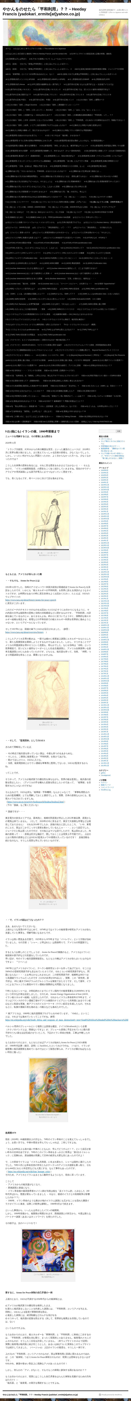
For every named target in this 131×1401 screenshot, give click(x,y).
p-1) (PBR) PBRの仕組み (47, 289)
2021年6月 (104, 615)
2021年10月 (105, 606)
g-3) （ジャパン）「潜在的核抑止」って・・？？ (51, 227)
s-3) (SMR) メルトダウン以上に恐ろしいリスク (46, 299)
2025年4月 (104, 504)
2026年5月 (104, 473)
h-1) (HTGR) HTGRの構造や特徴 (18, 243)
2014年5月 (104, 751)
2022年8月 (104, 582)
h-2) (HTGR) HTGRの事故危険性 (46, 243)
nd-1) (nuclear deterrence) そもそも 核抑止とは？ (25, 268)
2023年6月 (104, 557)
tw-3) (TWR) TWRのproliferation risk (52, 335)
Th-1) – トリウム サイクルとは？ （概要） (80, 324)
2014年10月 (105, 739)
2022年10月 (105, 577)
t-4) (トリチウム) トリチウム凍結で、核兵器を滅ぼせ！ (64, 319)
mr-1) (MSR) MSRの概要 (49, 263)
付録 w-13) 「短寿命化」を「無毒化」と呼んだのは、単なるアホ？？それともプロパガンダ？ (42, 376)
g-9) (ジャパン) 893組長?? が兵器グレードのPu (62, 238)
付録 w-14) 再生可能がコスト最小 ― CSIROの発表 (101, 376)
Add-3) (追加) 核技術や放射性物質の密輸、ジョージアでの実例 (99, 69)
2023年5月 (104, 560)
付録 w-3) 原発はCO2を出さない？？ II (21, 401)
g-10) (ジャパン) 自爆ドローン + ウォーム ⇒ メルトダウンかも (30, 222)
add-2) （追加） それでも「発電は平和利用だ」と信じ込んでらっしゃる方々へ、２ (39, 69)
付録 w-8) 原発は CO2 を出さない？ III (71, 411)
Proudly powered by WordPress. (112, 1395)
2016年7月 (104, 688)
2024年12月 (105, 514)
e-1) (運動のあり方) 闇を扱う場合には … (85, 171)
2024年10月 (105, 519)
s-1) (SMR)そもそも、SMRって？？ (61, 294)
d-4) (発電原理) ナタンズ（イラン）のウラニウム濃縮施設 (28, 161)
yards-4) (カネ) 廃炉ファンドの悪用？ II (21, 365)
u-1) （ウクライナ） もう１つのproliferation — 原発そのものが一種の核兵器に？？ (38, 340)
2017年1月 (104, 674)
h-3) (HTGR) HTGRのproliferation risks (77, 243)
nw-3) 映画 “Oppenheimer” (105, 284)
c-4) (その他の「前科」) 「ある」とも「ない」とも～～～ (78, 110)
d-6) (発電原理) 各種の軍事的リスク (105, 161)
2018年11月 (105, 649)
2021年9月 (104, 608)
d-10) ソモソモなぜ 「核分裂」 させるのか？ (62, 135)
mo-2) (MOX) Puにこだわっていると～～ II (96, 258)
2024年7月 (104, 526)
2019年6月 (104, 645)
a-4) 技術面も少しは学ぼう (16, 59)
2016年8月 (104, 686)
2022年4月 (104, 591)
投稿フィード (106, 785)
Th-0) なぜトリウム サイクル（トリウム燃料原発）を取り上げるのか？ (33, 324)
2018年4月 (104, 657)
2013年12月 (105, 763)
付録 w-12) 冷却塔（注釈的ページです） (60, 370)
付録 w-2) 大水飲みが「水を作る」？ (65, 386)
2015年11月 (105, 707)
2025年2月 (104, 509)
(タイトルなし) (106, 439)
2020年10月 (105, 630)
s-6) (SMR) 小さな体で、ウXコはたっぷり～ (59, 304)
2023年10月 (105, 548)
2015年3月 (104, 727)
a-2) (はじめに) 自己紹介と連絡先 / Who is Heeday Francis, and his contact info (36, 54)
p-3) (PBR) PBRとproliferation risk (95, 289)
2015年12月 (105, 705)
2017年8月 (104, 661)
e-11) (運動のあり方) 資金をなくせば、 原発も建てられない (64, 176)
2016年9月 (104, 683)
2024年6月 (104, 528)
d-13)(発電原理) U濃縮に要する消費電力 (21, 146)
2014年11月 (105, 736)
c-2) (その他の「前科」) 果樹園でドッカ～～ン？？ (60, 105)
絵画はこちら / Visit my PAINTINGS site (96, 422)
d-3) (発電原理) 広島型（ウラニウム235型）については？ (100, 156)
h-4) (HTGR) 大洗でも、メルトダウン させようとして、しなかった (32, 248)
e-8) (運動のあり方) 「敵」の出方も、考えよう (68, 192)
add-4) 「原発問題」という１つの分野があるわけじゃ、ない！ (30, 74)
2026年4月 (104, 475)
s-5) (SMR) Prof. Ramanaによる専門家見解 (22, 304)
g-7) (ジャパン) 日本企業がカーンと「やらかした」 (92, 233)
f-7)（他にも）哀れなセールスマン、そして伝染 (45, 212)
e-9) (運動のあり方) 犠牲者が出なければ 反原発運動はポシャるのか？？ (34, 197)
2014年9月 (104, 741)
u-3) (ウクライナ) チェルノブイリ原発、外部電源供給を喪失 (87, 345)
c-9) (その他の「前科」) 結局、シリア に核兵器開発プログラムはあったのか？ (36, 125)
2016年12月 (105, 676)
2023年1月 (104, 569)
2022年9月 (104, 579)
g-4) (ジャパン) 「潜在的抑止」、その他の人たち (93, 227)
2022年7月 (104, 584)
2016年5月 (104, 693)
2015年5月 (104, 722)
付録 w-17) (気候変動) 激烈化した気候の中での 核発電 (27, 386)
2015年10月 (105, 710)
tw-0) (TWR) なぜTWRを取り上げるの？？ (58, 330)
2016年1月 (104, 703)
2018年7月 (104, 654)
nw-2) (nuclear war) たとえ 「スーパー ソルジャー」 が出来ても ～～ (65, 284)
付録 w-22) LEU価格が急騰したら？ (60, 391)
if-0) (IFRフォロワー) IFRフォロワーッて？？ (23, 253)
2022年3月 (104, 594)
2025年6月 (104, 499)
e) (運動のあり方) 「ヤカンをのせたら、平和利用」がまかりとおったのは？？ (36, 171)
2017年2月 (104, 671)
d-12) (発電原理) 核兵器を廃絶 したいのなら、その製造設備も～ (79, 141)
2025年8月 (104, 494)
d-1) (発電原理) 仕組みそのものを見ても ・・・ (24, 135)
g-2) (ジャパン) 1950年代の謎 (18, 227)
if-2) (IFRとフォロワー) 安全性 (98, 253)
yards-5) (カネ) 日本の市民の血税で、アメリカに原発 (60, 365)
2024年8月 (104, 524)
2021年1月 (104, 623)
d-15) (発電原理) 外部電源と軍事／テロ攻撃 (108, 146)
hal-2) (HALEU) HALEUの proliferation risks (103, 248)
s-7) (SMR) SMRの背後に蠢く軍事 (92, 304)
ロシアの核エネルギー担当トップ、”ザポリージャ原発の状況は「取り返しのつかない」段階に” (112, 455)
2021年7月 (104, 613)
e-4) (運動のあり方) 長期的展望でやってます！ (102, 181)
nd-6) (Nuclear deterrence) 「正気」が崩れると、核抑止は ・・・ (70, 279)
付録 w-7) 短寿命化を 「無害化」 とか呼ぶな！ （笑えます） (29, 411)
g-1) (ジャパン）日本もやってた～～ (87, 217)
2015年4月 (104, 724)
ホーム (8, 49)
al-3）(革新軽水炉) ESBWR (78, 79)
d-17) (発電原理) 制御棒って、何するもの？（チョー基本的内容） (56, 151)
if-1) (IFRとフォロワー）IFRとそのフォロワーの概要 (63, 253)
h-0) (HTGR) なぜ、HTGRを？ (95, 238)
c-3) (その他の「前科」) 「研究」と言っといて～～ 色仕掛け (29, 110)
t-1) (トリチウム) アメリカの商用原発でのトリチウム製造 (28, 314)
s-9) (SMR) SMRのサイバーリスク (61, 309)
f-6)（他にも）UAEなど (15, 212)
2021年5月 (104, 618)
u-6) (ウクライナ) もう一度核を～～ (19, 355)
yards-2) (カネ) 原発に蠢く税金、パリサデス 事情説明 (69, 360)
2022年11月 (105, 574)
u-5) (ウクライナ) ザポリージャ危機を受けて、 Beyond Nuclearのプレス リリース (87, 350)
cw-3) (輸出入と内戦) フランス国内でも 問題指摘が (72, 130)
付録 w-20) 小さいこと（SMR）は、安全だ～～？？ (102, 386)
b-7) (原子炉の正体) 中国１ (16, 100)
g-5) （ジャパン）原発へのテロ (18, 233)
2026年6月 (104, 470)
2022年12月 (105, 572)
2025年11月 (105, 487)
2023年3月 (104, 565)
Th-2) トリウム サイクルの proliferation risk (22, 330)
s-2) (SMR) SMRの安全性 (15, 299)
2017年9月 (104, 659)
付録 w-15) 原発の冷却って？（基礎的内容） (23, 381)
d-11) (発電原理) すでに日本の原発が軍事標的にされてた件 (29, 141)
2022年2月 (104, 596)
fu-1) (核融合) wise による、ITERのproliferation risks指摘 (48, 217)
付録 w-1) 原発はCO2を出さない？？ (97, 365)
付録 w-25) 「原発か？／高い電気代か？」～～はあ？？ (63, 396)
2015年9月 (104, 712)
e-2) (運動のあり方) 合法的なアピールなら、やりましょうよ (29, 181)
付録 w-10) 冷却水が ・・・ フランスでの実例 (23, 370)
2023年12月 (105, 543)
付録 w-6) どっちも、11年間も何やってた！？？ (99, 406)
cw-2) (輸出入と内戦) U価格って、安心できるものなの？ (28, 130)
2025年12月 (105, 485)
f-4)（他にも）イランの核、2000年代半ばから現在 (68, 207)
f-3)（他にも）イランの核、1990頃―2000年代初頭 (25, 207)
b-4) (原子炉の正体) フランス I (45, 95)
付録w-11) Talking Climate (66, 416)
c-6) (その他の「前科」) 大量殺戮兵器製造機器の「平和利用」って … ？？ (84, 115)
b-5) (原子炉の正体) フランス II (72, 95)
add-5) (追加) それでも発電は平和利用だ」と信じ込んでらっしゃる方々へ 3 (86, 74)
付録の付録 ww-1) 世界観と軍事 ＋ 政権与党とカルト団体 (56, 422)
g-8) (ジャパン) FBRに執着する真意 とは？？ (23, 238)
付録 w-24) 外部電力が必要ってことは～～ (22, 396)
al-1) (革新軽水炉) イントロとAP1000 (20, 79)
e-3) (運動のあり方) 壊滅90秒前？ (68, 181)
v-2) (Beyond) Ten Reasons (114, 355)
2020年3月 (104, 637)
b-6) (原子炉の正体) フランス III (98, 95)
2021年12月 (105, 601)
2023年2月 (104, 567)
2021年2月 (104, 620)
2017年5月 (104, 666)
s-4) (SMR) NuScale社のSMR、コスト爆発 (84, 299)
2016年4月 (104, 695)
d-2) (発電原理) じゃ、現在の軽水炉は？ (59, 156)
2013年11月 (105, 766)
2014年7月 (104, 746)
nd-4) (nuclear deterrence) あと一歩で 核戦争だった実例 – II (77, 273)
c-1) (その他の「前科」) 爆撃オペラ (90, 100)
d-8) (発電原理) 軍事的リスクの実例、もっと (67, 166)
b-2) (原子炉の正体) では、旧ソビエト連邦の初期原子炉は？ (86, 89)
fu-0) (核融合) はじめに (15, 217)
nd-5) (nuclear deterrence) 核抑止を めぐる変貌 (24, 279)
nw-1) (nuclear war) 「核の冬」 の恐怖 (20, 284)
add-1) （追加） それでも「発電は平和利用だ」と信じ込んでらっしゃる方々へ (37, 64)
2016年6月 (104, 690)
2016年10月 (105, 681)
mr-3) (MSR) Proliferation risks (95, 263)
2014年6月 (104, 749)
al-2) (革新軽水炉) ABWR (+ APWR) (51, 79)
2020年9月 (104, 632)
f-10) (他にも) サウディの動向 (100, 197)
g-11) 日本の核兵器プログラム (69, 222)
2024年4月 (104, 533)
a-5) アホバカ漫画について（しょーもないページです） (51, 59)
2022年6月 (104, 586)
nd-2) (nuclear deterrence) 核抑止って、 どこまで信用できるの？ (72, 268)
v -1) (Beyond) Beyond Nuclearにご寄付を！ (84, 355)
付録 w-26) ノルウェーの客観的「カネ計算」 (105, 396)
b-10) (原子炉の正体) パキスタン (18, 89)
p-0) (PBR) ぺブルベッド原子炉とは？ (20, 289)
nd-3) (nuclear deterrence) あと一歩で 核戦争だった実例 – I (29, 273)
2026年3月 (104, 478)
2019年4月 (104, 647)
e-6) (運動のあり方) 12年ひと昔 (74, 187)
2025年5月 (104, 502)
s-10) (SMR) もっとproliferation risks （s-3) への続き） (99, 294)
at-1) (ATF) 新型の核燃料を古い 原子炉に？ (44, 84)
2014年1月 (104, 761)
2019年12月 (105, 640)
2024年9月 (104, 521)
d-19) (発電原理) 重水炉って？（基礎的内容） (23, 156)
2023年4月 (104, 562)
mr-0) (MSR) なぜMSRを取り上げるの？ (21, 263)
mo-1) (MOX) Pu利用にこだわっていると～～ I (58, 258)
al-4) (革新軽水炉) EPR (101, 79)
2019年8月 (104, 642)
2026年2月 (104, 480)
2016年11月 (105, 678)
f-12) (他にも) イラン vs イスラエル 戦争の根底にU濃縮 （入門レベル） (59, 202)
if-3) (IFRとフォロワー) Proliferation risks (21, 258)
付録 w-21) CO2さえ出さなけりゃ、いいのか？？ (25, 391)
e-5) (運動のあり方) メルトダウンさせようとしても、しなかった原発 (32, 187)
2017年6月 (104, 664)
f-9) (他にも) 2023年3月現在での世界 (98, 212)
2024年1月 (104, 540)
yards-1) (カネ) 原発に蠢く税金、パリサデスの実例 (25, 360)
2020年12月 (105, 625)
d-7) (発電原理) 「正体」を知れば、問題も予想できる (26, 166)
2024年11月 (105, 516)
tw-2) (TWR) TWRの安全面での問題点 (20, 335)
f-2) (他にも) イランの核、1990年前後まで (106, 202)
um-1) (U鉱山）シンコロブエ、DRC (50, 355)
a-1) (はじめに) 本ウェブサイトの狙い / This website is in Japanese (40, 49)
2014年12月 (105, 734)
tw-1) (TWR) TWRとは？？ (88, 330)
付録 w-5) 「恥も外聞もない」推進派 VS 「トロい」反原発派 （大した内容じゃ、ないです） (42, 406)
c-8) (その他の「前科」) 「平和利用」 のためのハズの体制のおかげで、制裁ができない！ (90, 120)
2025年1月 (104, 511)
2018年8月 (104, 652)
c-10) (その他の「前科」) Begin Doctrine (21, 105)
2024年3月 (104, 536)
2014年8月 (104, 744)
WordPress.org (105, 790)
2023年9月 (104, 550)
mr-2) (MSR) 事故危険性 (70, 263)
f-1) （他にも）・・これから (75, 197)
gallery (103, 773)
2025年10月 (105, 490)
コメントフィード (107, 787)
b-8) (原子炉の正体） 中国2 (39, 100)
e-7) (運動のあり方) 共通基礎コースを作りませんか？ (26, 192)
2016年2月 (104, 700)
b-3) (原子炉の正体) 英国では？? (18, 95)
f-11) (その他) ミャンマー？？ (17, 202)
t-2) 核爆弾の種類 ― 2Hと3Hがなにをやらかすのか (73, 314)
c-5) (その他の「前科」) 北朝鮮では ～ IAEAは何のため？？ (29, 115)
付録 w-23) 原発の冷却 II (86, 391)
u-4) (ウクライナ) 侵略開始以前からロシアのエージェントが (29, 350)
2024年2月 (104, 538)
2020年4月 (104, 635)
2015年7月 (104, 717)
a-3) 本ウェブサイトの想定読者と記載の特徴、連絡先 (90, 54)
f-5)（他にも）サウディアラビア (103, 207)
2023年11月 (105, 545)
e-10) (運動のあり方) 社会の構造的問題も (22, 176)
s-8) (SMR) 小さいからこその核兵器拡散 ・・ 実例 (25, 309)
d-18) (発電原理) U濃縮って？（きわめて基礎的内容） (105, 151)
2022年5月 (104, 589)
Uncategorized (105, 775)
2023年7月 (104, 555)
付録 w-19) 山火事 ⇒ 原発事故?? (18, 422)
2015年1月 (104, 732)
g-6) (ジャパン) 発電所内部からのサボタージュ (51, 233)
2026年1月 (104, 482)
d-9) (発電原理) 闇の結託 (97, 166)
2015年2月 (104, 729)
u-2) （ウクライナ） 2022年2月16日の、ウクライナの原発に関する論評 (34, 345)
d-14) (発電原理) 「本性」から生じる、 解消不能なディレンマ (64, 146)
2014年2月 (104, 758)
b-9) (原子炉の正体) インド (63, 100)
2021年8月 (104, 611)
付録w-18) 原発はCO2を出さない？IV (93, 416)
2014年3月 (104, 756)
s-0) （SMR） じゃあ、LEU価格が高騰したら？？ (25, 294)
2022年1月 (104, 599)
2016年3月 (104, 698)
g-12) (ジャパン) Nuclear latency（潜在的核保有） (103, 222)
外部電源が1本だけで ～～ (110, 446)
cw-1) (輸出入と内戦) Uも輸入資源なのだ (85, 125)
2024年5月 (104, 531)
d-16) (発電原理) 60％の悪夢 (17, 151)
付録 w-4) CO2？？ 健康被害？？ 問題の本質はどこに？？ (61, 401)
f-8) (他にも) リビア (74, 212)
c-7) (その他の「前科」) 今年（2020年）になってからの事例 (29, 120)
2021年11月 (105, 603)
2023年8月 (104, 553)
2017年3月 (104, 669)
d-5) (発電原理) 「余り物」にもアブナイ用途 (70, 161)
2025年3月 (104, 507)
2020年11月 (105, 628)
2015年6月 (104, 720)
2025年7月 (104, 497)
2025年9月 (104, 492)
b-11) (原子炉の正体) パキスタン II (47, 89)
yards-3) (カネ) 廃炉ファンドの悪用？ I (108, 360)
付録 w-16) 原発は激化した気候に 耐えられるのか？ (63, 381)
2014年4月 (104, 753)
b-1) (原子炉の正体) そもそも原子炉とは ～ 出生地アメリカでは (88, 84)
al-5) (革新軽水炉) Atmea (15, 84)
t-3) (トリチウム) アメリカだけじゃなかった (23, 319)
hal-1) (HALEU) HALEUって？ (72, 248)
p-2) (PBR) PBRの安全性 (69, 289)
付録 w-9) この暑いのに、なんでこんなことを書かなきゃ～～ (29, 416)
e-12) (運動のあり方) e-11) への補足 (104, 176)
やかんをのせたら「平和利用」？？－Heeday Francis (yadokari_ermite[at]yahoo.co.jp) (40, 1395)
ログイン (104, 782)
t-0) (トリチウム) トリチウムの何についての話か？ (97, 309)
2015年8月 (104, 715)
